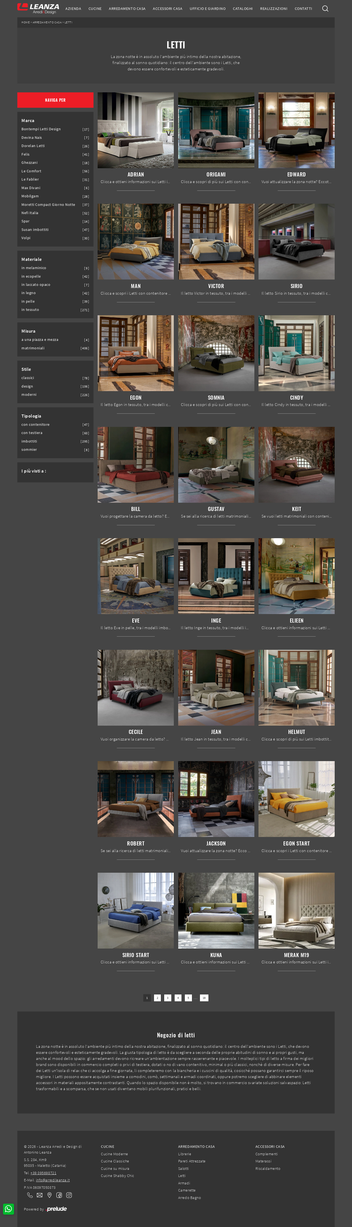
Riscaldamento (267, 1168)
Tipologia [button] (31, 416)
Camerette (187, 1190)
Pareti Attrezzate (192, 1161)
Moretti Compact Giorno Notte (48, 204)
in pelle (28, 301)
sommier (29, 449)
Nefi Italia (29, 213)
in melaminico (33, 268)
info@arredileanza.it (53, 1180)
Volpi (26, 238)
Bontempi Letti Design (41, 129)
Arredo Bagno (189, 1197)
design (27, 386)
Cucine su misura (115, 1168)
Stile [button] (26, 369)
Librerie (184, 1153)
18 (204, 998)
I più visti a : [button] (33, 471)
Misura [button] (28, 331)
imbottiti (29, 441)
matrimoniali (32, 348)
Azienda (73, 8)
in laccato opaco (35, 284)
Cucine (95, 8)
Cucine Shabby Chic (117, 1175)
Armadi (184, 1183)
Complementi (266, 1153)
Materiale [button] (31, 259)
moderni (29, 394)
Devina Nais (31, 137)
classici (27, 377)
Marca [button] (28, 120)
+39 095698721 (43, 1172)
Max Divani (30, 188)
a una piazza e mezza (40, 339)
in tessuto (30, 309)
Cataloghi (243, 8)
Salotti (183, 1168)
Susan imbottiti (35, 229)
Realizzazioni (273, 8)
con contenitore (35, 424)
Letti (69, 22)
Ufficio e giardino (208, 8)
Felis (25, 154)
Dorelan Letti (33, 145)
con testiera (31, 432)
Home (25, 22)
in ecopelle (31, 276)
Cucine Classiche (115, 1161)
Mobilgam (30, 196)
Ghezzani (29, 162)
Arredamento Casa (127, 8)
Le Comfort (31, 171)
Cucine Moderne (114, 1153)
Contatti (303, 8)
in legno (28, 293)
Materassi (263, 1161)
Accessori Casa (167, 8)
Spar (25, 221)
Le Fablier (30, 179)
